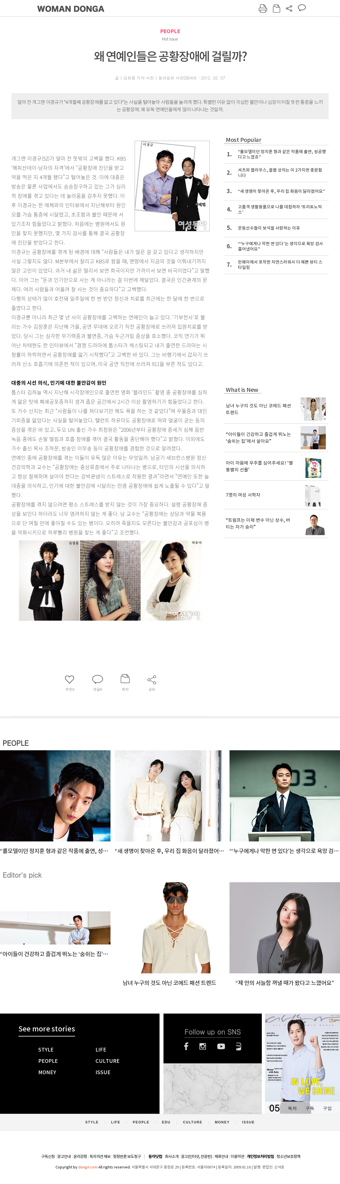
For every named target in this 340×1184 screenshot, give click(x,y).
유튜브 (221, 1046)
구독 (309, 1108)
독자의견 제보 (100, 1156)
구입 (327, 1108)
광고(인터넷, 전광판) (196, 1156)
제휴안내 (221, 1156)
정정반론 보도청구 (127, 1156)
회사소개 (171, 1156)
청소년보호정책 (288, 1156)
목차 (292, 1108)
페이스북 (186, 1046)
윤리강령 (80, 1156)
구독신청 (48, 1156)
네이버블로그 (238, 1046)
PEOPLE (170, 31)
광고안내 (64, 1156)
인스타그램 (202, 1046)
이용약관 (237, 1156)
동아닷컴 (155, 1156)
